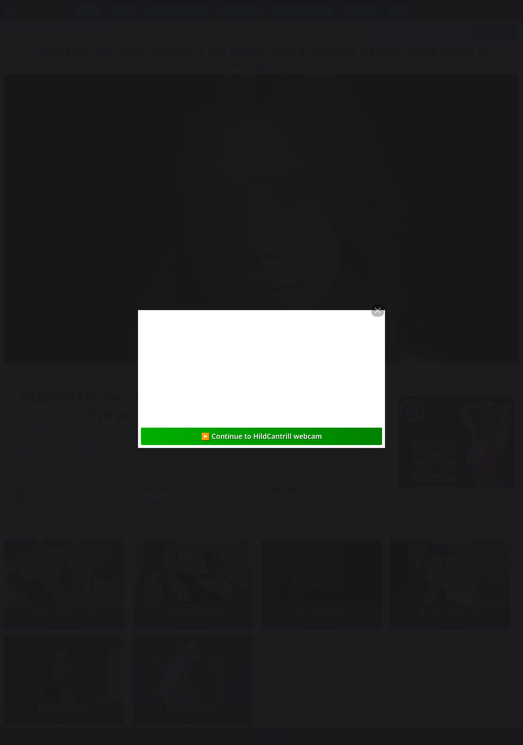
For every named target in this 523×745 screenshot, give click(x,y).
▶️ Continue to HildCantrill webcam (261, 436)
